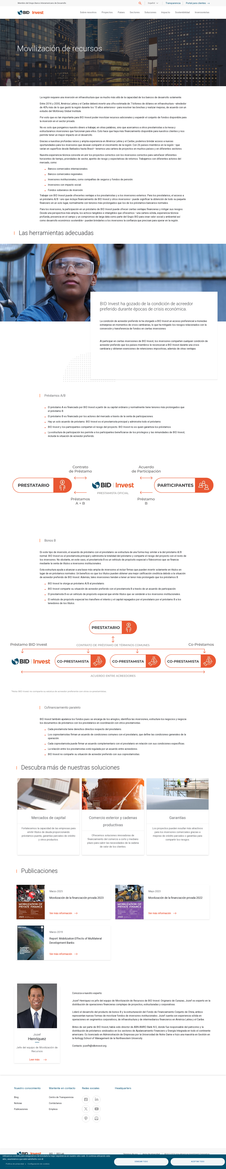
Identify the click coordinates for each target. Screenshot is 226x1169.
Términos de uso (130, 1154)
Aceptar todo (197, 1162)
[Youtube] (96, 1109)
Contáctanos (55, 1103)
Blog (16, 1097)
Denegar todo (141, 1162)
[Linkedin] (96, 1100)
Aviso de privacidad (151, 1154)
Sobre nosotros (88, 12)
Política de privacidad (15, 1164)
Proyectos (107, 12)
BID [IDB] (51, 1153)
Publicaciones (21, 1109)
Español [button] (151, 3)
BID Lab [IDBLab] (60, 1153)
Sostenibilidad (182, 12)
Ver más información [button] (63, 913)
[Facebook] (86, 1100)
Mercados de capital (48, 818)
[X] (86, 1109)
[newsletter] (96, 1118)
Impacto (165, 12)
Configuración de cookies (38, 1164)
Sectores (135, 12)
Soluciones (150, 12)
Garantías (177, 818)
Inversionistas (202, 12)
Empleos (53, 1109)
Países (121, 12)
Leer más (37, 1059)
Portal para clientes (198, 3)
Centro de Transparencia (61, 1097)
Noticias (18, 1103)
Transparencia (173, 3)
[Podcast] (86, 1118)
